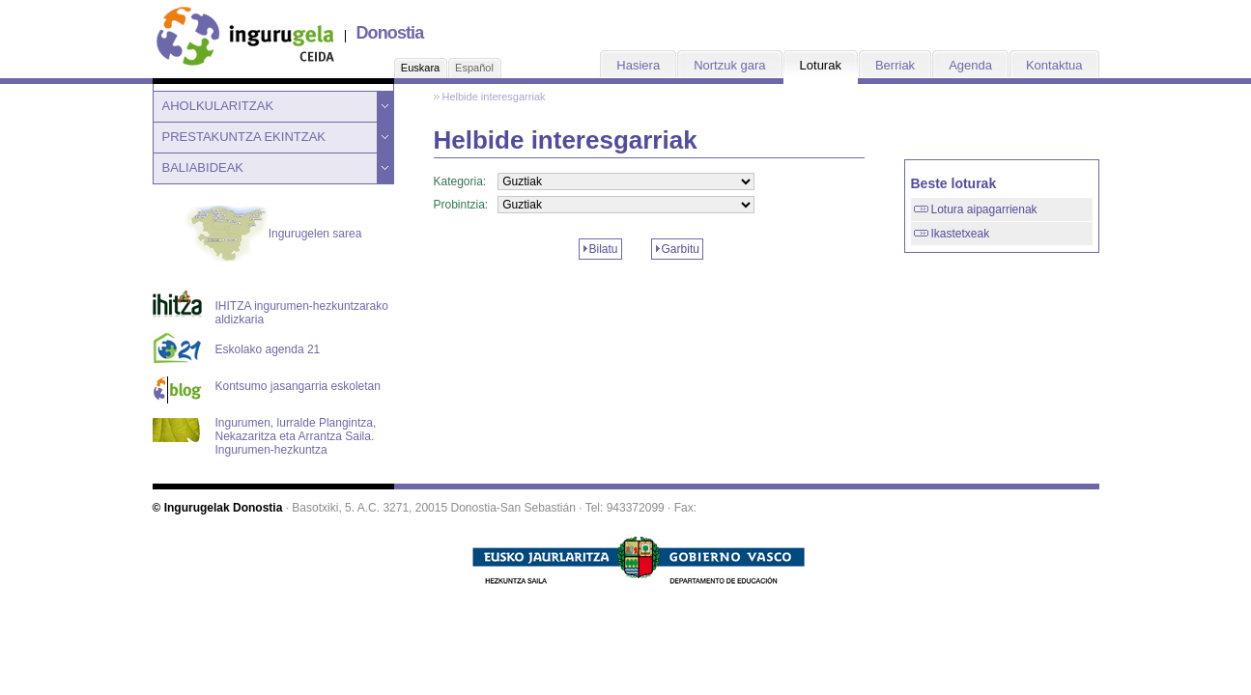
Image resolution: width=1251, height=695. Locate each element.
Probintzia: (461, 204)
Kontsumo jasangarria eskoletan (298, 386)
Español (474, 67)
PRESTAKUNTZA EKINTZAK (244, 136)
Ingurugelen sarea (273, 234)
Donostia (390, 32)
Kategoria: (460, 181)
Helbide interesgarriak (494, 96)
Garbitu (680, 249)
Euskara (420, 67)
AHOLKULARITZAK (218, 105)
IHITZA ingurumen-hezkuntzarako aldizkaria (301, 312)
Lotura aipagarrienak (984, 209)
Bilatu (603, 249)
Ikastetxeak (960, 233)
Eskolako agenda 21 (268, 349)
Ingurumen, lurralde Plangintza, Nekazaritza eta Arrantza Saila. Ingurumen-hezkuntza (296, 430)
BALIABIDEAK (203, 167)
